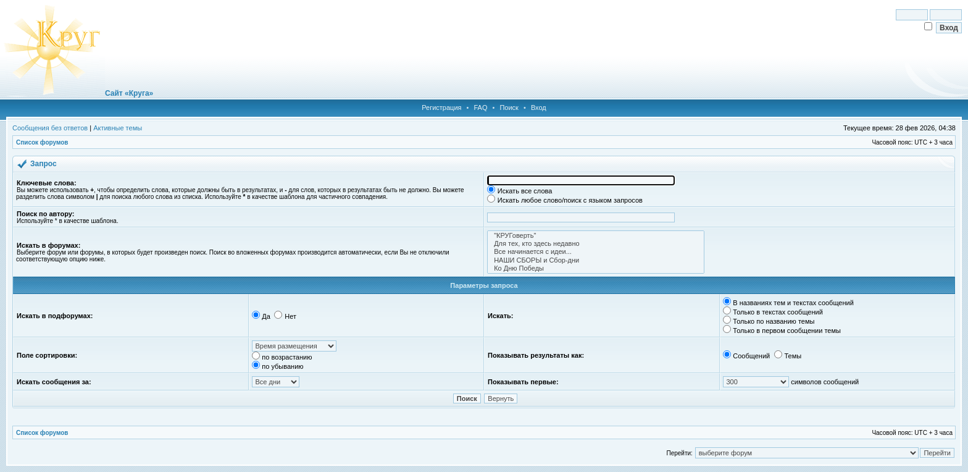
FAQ (480, 107)
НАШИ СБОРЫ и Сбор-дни (595, 260)
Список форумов (42, 142)
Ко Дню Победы (595, 268)
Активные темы (117, 128)
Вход (538, 107)
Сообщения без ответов (50, 128)
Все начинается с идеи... (595, 252)
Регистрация (441, 107)
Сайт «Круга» (129, 93)
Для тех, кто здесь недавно (595, 244)
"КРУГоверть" (595, 236)
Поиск (508, 107)
